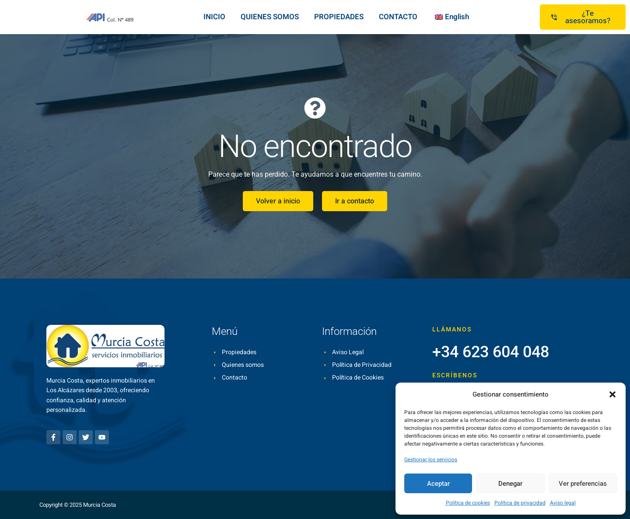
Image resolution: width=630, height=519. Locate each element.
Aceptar (438, 483)
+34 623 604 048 (490, 352)
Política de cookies (468, 503)
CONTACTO (398, 16)
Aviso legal (563, 503)
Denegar (510, 483)
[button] (612, 394)
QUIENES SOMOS (270, 16)
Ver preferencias (583, 483)
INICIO (214, 16)
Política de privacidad (520, 503)
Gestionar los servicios (430, 459)
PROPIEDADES (339, 16)
